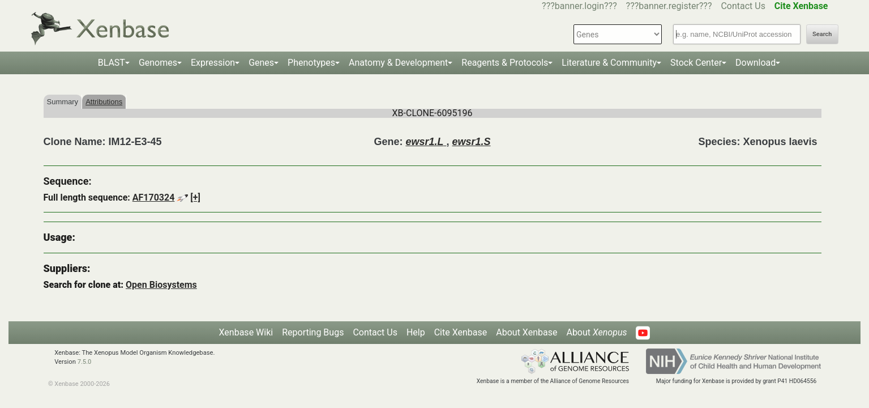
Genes (261, 62)
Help (415, 332)
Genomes (158, 62)
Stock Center (696, 62)
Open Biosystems (161, 284)
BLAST (111, 62)
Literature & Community (609, 62)
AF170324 (153, 197)
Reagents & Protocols (504, 62)
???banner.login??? (579, 6)
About (596, 332)
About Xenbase (526, 332)
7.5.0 (85, 362)
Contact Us (743, 6)
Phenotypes (311, 62)
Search (822, 34)
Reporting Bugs (313, 332)
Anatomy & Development (398, 62)
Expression (213, 62)
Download (755, 62)
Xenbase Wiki (246, 332)
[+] (195, 197)
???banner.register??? (669, 6)
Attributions (103, 101)
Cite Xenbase (460, 332)
